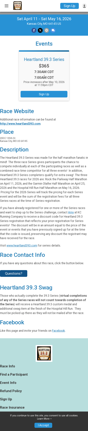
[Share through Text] (53, 30)
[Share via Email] (46, 30)
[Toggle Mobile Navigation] (6, 6)
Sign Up (69, 6)
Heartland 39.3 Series (44, 59)
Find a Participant (14, 374)
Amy (71, 212)
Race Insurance (12, 407)
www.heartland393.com (22, 245)
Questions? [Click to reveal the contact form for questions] (13, 273)
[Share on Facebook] (33, 30)
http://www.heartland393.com (20, 123)
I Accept (43, 425)
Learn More (43, 418)
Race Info (7, 366)
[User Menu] (84, 6)
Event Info (8, 383)
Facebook (58, 330)
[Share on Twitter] (40, 30)
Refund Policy (11, 391)
